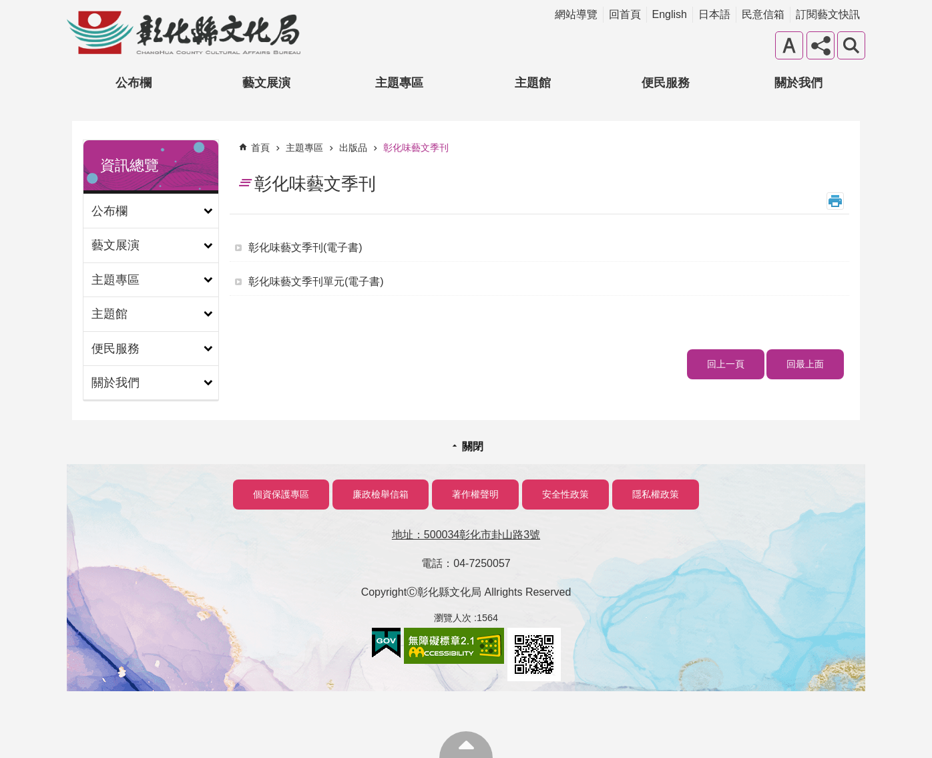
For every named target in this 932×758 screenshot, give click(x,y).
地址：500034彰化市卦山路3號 (466, 534)
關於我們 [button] (798, 82)
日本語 (714, 14)
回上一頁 (725, 364)
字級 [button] (789, 45)
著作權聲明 (475, 494)
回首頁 (625, 14)
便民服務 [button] (666, 82)
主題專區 (304, 147)
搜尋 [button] (851, 45)
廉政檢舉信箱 (381, 494)
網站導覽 (576, 14)
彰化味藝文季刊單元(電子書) (316, 281)
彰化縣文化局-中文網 (183, 32)
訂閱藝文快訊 (828, 14)
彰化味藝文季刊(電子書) (305, 247)
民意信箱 (763, 14)
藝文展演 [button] (266, 82)
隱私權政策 (655, 494)
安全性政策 (565, 494)
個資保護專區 (281, 494)
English (669, 14)
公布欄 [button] (133, 82)
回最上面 (805, 364)
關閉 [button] (472, 446)
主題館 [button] (533, 82)
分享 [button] (820, 45)
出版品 (353, 147)
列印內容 (835, 201)
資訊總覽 (129, 165)
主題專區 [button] (399, 82)
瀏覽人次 (452, 617)
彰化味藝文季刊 (416, 147)
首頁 (260, 147)
